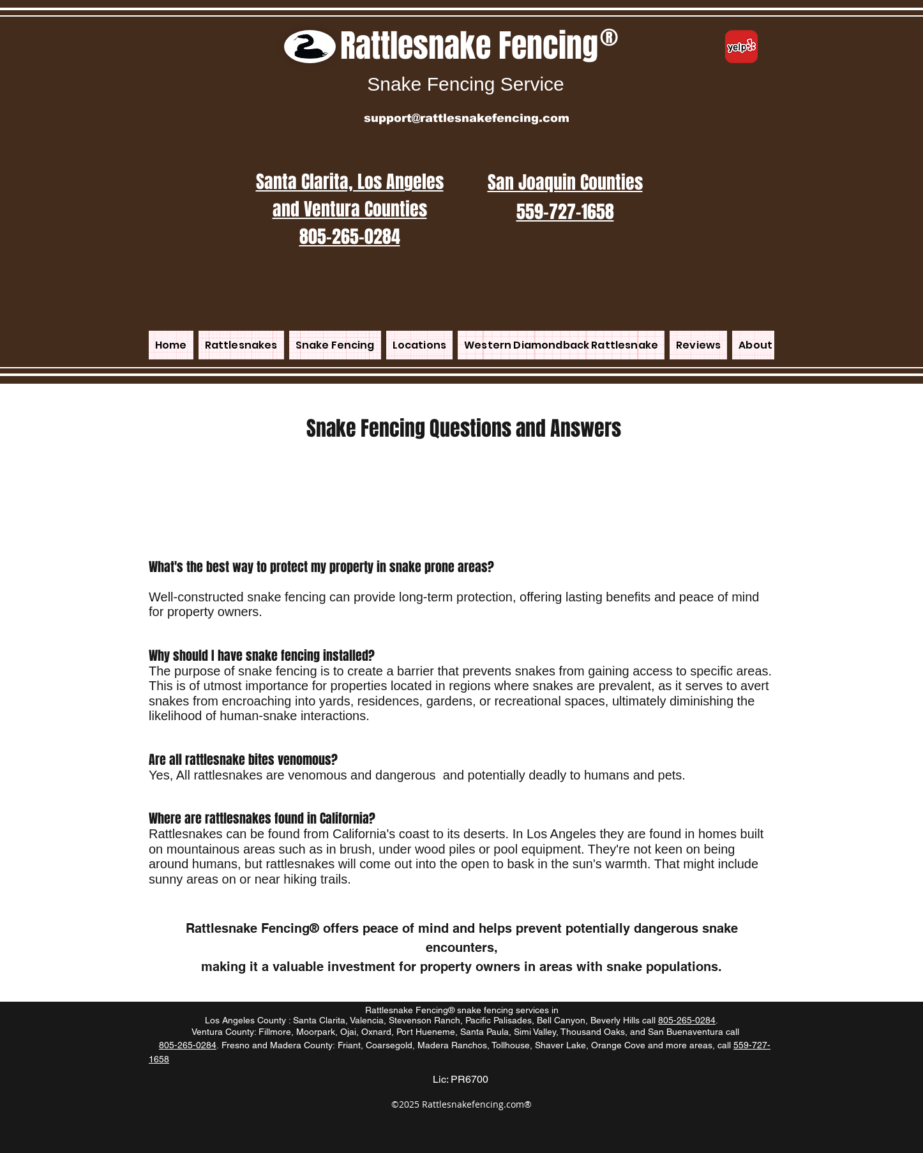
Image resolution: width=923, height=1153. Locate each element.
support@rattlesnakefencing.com (466, 118)
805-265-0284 (687, 1020)
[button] (419, 345)
